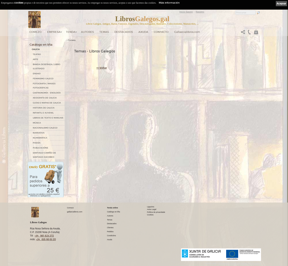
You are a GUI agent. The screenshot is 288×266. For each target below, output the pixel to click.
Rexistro (200, 11)
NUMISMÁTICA (40, 138)
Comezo (35, 32)
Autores (87, 32)
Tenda (70, 32)
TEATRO (37, 54)
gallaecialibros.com (74, 212)
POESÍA (36, 143)
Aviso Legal (151, 209)
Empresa (53, 32)
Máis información (169, 2)
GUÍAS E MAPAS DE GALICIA (47, 102)
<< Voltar (101, 67)
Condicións (111, 236)
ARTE (35, 59)
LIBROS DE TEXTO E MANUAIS (48, 117)
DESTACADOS (123, 32)
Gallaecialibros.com (187, 32)
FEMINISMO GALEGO (43, 78)
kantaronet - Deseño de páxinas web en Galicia (240, 263)
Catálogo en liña (113, 212)
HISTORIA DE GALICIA (43, 107)
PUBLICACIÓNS (40, 148)
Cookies (150, 215)
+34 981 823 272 (44, 235)
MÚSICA (37, 122)
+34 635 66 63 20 (46, 239)
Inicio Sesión (186, 11)
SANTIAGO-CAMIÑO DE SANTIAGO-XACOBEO (44, 155)
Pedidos (110, 232)
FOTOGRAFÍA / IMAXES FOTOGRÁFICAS (44, 85)
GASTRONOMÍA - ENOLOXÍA (47, 92)
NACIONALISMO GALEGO (45, 127)
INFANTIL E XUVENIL (43, 112)
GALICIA (36, 49)
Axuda (143, 32)
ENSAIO (37, 73)
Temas (104, 32)
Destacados (112, 224)
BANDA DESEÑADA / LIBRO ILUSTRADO (46, 66)
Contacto (161, 32)
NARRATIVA (38, 132)
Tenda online (112, 208)
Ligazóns (150, 207)
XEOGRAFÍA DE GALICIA (45, 97)
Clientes (110, 228)
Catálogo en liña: (41, 44)
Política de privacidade (156, 212)
